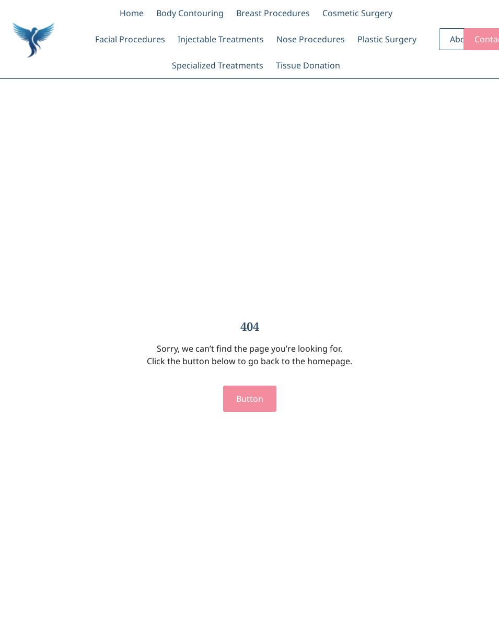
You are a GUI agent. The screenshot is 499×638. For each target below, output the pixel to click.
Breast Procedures (273, 13)
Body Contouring (190, 13)
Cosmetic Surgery (357, 13)
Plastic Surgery (386, 39)
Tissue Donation (308, 65)
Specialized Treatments (217, 65)
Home (132, 13)
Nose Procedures (310, 39)
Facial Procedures (130, 39)
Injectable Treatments (221, 39)
